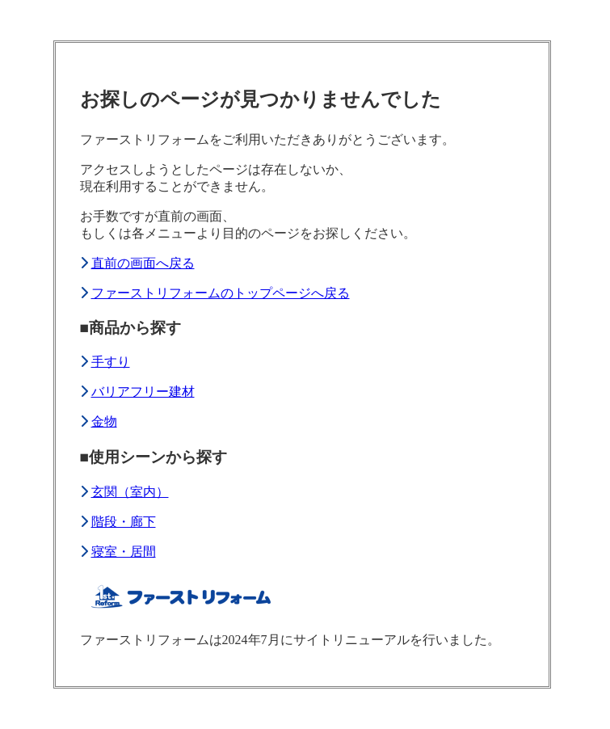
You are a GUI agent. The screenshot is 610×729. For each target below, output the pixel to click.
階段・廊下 (123, 522)
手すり (110, 362)
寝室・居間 (123, 551)
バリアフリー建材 (143, 391)
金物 (104, 421)
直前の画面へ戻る (143, 263)
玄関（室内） (130, 492)
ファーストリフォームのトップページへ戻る (220, 293)
